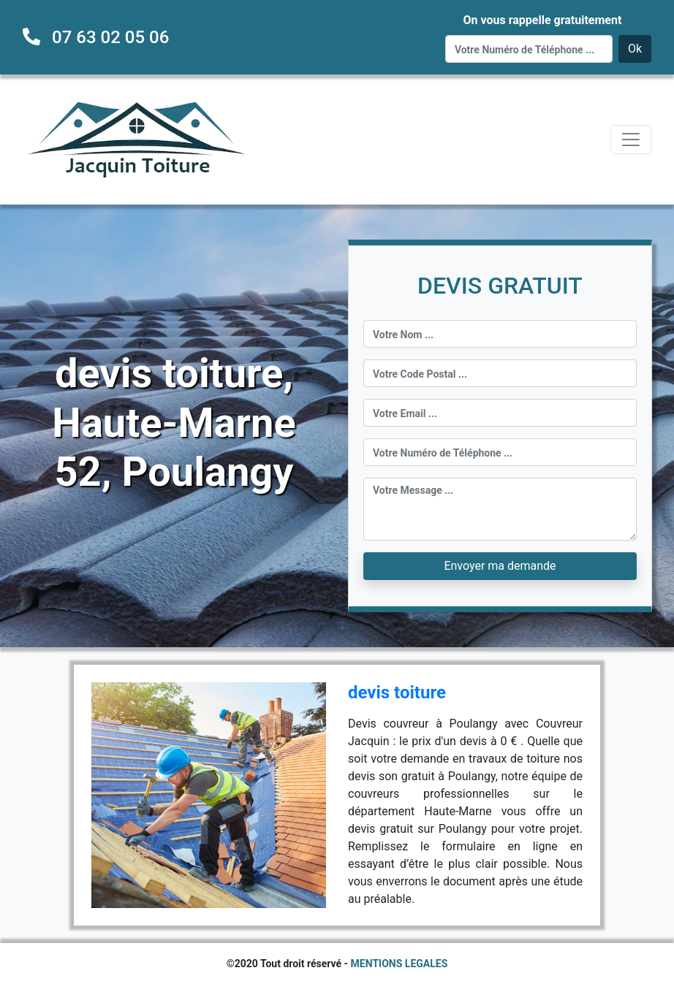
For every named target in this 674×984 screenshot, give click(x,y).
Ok (635, 49)
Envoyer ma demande (500, 566)
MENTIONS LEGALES (399, 963)
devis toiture (397, 692)
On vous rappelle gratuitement (542, 20)
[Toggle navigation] (630, 139)
